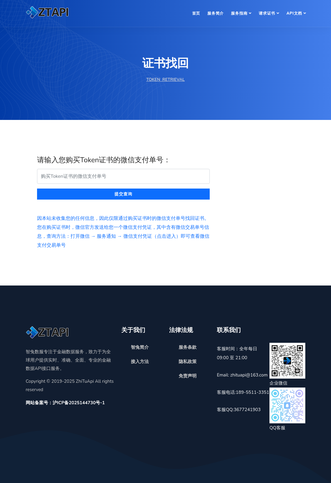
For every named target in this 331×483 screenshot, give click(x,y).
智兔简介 (140, 347)
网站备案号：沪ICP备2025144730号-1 (65, 403)
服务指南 (239, 13)
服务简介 (215, 13)
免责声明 (188, 376)
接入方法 (140, 362)
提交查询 (123, 194)
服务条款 (188, 347)
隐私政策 (188, 362)
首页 (196, 13)
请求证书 (267, 13)
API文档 (294, 13)
